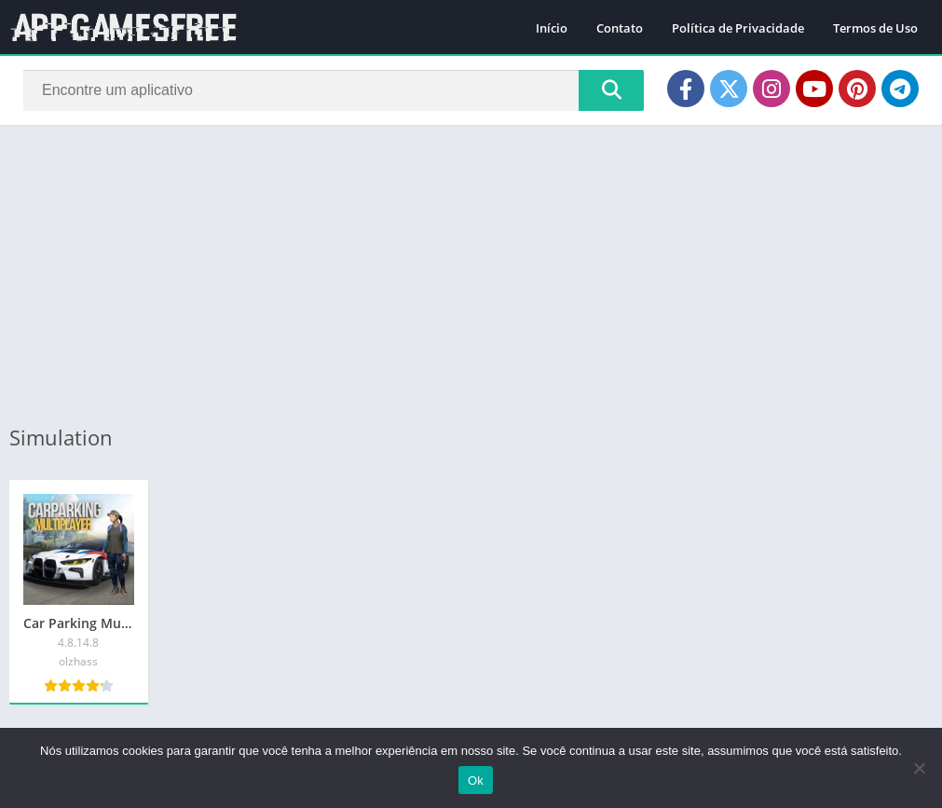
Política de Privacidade (738, 28)
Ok (476, 780)
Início (551, 28)
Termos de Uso (875, 28)
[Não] (918, 768)
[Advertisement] (471, 274)
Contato (619, 28)
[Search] (333, 90)
